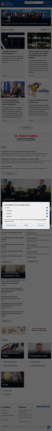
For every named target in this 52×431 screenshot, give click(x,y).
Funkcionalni (9, 210)
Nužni (7, 207)
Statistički (8, 213)
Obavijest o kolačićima (41, 219)
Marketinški (9, 216)
